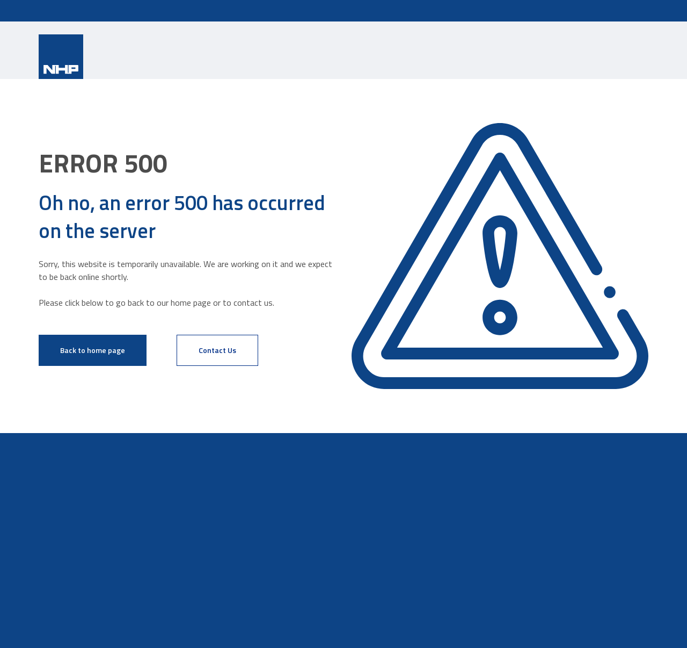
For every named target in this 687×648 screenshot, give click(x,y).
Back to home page (92, 350)
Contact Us (217, 350)
